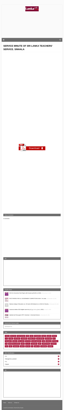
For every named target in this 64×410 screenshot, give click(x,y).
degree (43, 336)
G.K (6, 346)
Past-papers (8, 341)
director (22, 346)
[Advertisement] (32, 24)
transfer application (36, 341)
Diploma (15, 341)
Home (4, 402)
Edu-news (13, 336)
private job (48, 341)
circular (10, 338)
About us (10, 402)
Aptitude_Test (32, 338)
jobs (39, 343)
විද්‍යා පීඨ (28, 343)
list (6, 343)
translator (50, 346)
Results (54, 336)
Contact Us (16, 402)
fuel (43, 341)
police (22, 343)
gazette (49, 336)
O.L (54, 338)
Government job (20, 336)
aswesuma (16, 346)
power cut (37, 346)
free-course (17, 338)
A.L (6, 338)
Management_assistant (14, 343)
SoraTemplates (10, 407)
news (31, 336)
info (27, 336)
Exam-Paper (48, 338)
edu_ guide (21, 341)
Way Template (20, 407)
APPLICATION (46, 343)
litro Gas (28, 346)
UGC (10, 346)
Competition (37, 336)
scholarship (24, 338)
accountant (34, 343)
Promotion (55, 341)
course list (53, 343)
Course (7, 336)
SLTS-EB (28, 341)
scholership (43, 346)
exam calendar (40, 338)
